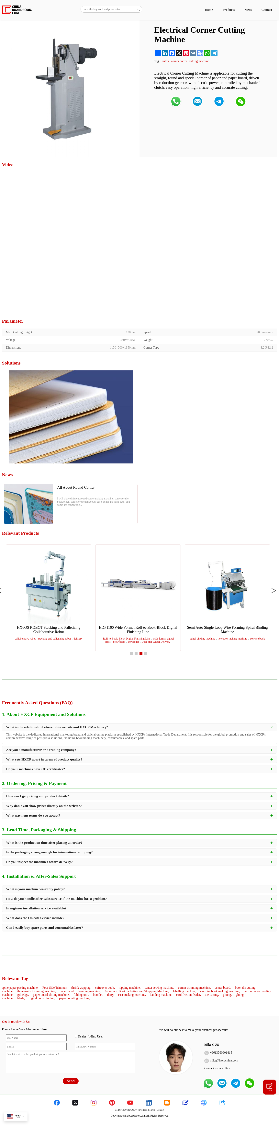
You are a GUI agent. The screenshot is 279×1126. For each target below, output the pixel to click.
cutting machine (199, 61)
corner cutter (179, 61)
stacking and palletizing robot (54, 638)
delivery (78, 638)
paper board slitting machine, (51, 994)
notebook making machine (232, 638)
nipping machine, (129, 987)
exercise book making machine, (220, 991)
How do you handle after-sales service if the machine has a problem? (56, 899)
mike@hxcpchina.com (224, 1060)
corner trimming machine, (194, 987)
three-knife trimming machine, (36, 991)
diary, (110, 994)
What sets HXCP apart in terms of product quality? (44, 759)
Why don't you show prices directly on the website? (44, 806)
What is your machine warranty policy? (35, 889)
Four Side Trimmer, (54, 987)
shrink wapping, (81, 987)
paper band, (67, 991)
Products (229, 9)
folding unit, (81, 994)
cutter (165, 61)
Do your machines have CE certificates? (35, 769)
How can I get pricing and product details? (37, 796)
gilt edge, (23, 994)
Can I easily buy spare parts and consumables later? (44, 927)
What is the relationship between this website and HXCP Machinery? (57, 727)
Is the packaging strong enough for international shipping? (49, 852)
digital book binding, (42, 998)
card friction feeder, (188, 994)
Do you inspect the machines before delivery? (39, 862)
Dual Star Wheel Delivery (156, 641)
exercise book (257, 638)
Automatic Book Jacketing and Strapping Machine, (137, 991)
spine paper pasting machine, (20, 987)
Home (209, 9)
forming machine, (89, 991)
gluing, (227, 994)
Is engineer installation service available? (36, 908)
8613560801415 (222, 1052)
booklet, (98, 994)
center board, (223, 987)
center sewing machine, (159, 987)
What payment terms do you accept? (33, 815)
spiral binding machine (202, 638)
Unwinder (133, 641)
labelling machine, (184, 991)
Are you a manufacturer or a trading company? (41, 750)
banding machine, (161, 994)
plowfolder (119, 641)
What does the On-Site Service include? (35, 918)
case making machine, (132, 994)
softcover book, (105, 987)
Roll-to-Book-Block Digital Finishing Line (126, 638)
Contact (267, 9)
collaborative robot (25, 638)
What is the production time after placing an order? (44, 842)
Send (71, 1081)
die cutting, (212, 994)
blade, (21, 998)
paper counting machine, (74, 998)
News (247, 9)
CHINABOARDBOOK (126, 1109)
